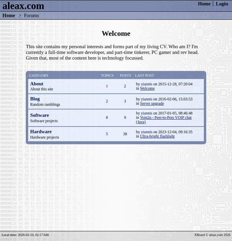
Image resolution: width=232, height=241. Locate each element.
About (36, 83)
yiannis (146, 84)
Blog (35, 98)
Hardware (41, 131)
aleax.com (23, 5)
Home (204, 3)
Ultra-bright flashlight (157, 136)
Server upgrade (152, 103)
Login (222, 3)
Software (39, 115)
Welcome (147, 88)
